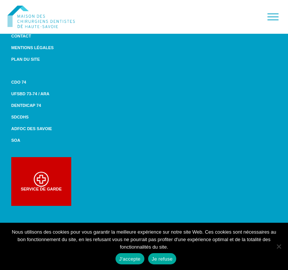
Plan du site (25, 59)
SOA (15, 140)
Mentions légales (32, 47)
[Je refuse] (278, 246)
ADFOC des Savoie (31, 128)
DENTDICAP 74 (26, 105)
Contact (21, 36)
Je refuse (162, 259)
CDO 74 (18, 82)
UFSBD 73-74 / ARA (30, 94)
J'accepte (130, 259)
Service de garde (41, 181)
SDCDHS (19, 117)
